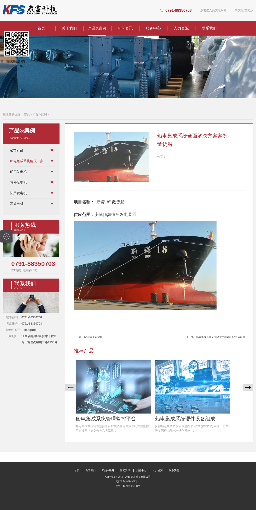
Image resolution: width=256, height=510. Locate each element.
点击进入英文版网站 (213, 10)
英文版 (249, 10)
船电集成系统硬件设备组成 (185, 418)
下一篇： (215, 337)
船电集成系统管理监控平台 (106, 418)
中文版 (239, 10)
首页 (41, 28)
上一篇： (88, 337)
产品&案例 (40, 114)
